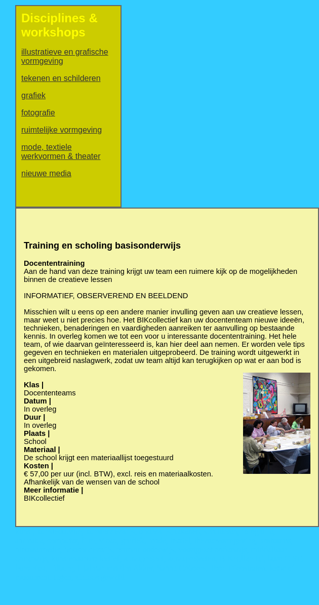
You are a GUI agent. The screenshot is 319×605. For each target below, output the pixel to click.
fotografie (38, 112)
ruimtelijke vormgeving (61, 130)
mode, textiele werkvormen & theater (61, 151)
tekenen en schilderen (61, 78)
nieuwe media (46, 173)
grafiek (33, 95)
